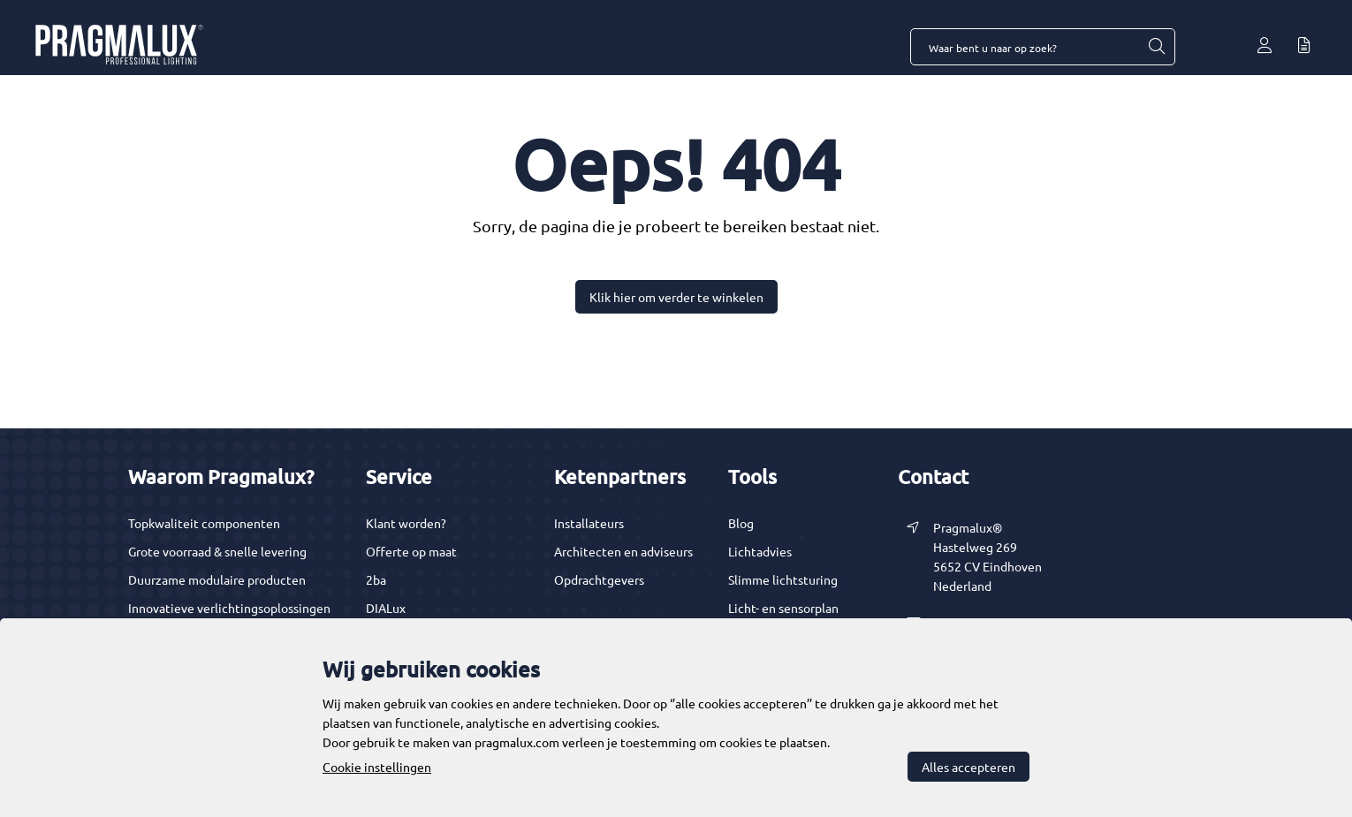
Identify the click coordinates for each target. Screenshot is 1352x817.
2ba (376, 579)
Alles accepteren (968, 767)
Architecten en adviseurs (623, 551)
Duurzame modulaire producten (217, 579)
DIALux (386, 608)
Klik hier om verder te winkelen (676, 297)
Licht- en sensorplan (783, 608)
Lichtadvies (760, 551)
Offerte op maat (411, 551)
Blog (741, 523)
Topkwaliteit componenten (204, 523)
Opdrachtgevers (599, 579)
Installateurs (589, 523)
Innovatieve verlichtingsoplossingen (229, 608)
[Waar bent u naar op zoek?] (1156, 46)
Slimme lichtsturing (783, 579)
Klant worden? (406, 523)
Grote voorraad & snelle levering (217, 551)
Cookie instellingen (377, 767)
